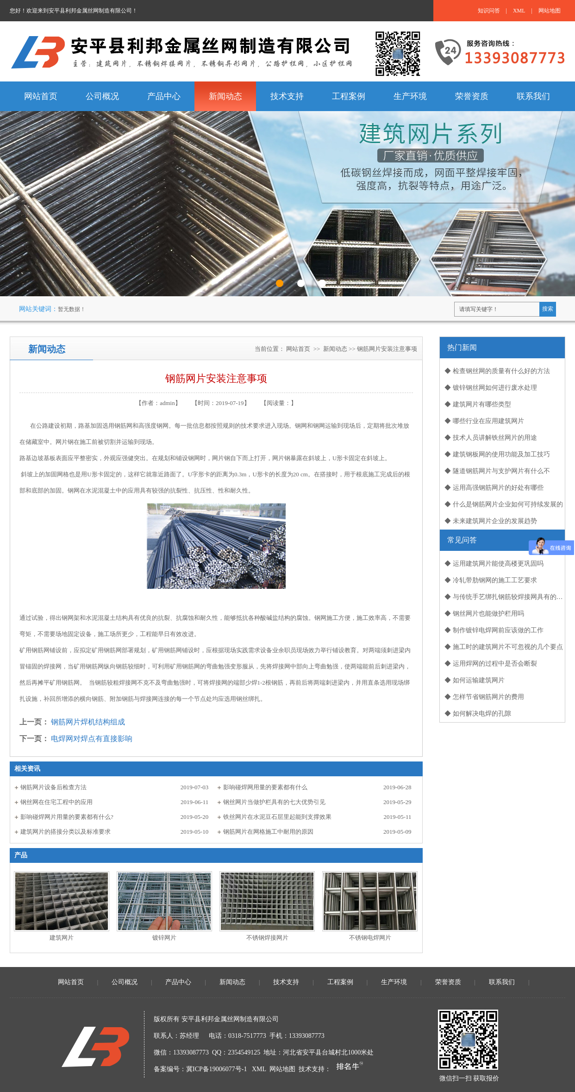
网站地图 (549, 10)
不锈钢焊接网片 (267, 937)
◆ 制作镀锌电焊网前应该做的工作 (494, 630)
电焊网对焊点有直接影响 (91, 739)
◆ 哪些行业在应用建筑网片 (484, 421)
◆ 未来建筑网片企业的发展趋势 (490, 521)
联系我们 (502, 982)
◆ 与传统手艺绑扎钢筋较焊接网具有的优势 (504, 596)
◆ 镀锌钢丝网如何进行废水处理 (490, 387)
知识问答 (489, 10)
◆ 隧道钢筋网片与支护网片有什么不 (497, 471)
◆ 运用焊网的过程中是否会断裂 (490, 663)
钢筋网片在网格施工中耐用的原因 (268, 831)
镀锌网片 (164, 937)
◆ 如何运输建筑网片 (474, 680)
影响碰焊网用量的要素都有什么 (265, 787)
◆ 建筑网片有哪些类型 (477, 404)
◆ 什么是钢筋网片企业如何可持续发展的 (503, 504)
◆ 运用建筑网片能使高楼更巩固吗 (494, 563)
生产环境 (394, 982)
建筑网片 (62, 937)
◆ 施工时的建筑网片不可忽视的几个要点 (503, 646)
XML (519, 10)
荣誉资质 (448, 982)
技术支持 (286, 982)
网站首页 (298, 348)
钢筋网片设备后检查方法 (53, 787)
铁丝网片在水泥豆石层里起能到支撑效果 (277, 816)
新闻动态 (335, 348)
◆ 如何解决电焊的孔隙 (477, 713)
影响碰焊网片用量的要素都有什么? (66, 816)
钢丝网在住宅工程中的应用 (56, 802)
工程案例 (340, 982)
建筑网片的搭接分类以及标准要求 (65, 831)
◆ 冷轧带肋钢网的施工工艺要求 (490, 580)
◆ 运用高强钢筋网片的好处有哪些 (494, 487)
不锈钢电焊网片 (370, 937)
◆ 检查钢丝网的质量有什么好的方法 (497, 371)
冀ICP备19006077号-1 (216, 1069)
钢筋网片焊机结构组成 (88, 722)
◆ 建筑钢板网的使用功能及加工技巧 (497, 454)
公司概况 (125, 982)
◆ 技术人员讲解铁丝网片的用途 (490, 437)
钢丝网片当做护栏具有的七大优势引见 (274, 802)
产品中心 (178, 982)
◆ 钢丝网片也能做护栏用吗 (484, 613)
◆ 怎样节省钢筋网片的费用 (484, 696)
